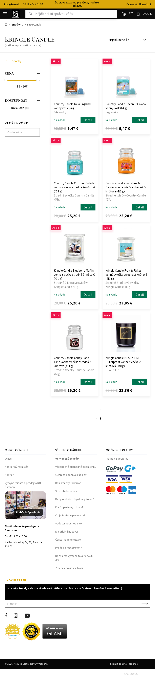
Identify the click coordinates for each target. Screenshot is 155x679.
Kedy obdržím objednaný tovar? (74, 499)
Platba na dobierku (117, 458)
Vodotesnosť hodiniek (68, 523)
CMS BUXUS (131, 673)
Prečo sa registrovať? (68, 548)
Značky (16, 61)
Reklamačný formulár (68, 483)
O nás (8, 458)
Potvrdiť (145, 604)
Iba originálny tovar (66, 531)
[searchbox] (23, 132)
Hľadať (28, 14)
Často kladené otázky (68, 539)
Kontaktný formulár (16, 467)
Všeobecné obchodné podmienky (75, 467)
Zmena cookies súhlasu (69, 568)
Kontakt (9, 475)
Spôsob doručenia (66, 491)
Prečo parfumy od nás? (69, 507)
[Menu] (5, 14)
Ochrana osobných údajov (71, 475)
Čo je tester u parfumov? (70, 515)
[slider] (5, 80)
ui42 (124, 663)
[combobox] (127, 40)
